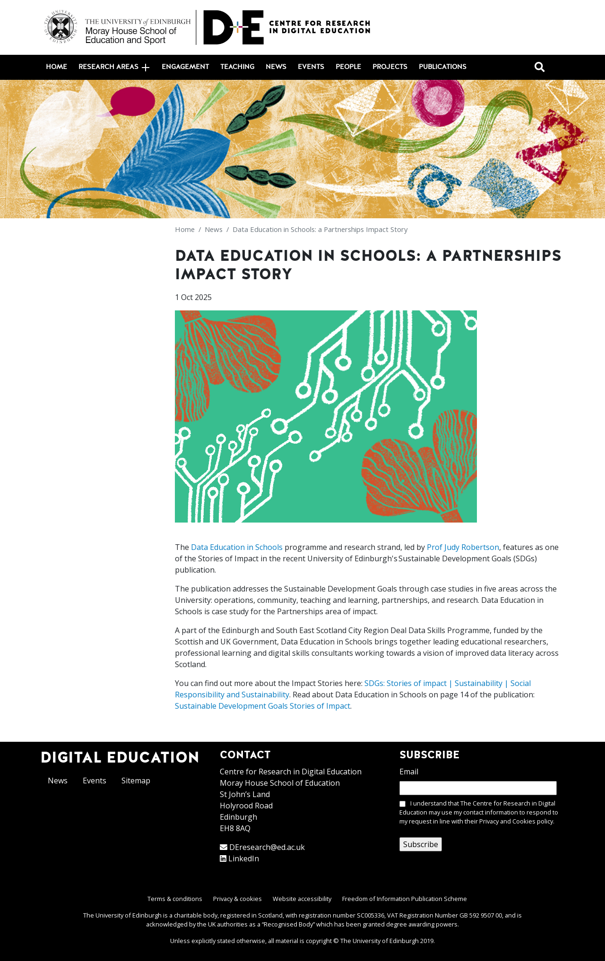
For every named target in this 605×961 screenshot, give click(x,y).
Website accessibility (302, 898)
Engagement (185, 67)
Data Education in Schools (237, 547)
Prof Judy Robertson (463, 547)
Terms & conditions (174, 898)
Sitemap (135, 780)
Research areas (113, 67)
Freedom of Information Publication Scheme (404, 898)
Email (408, 771)
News (276, 67)
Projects (389, 67)
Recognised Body (288, 924)
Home (56, 67)
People (348, 67)
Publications (443, 67)
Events (311, 67)
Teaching (237, 67)
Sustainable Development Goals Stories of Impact (262, 706)
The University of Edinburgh (379, 940)
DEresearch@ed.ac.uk (267, 847)
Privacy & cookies (237, 898)
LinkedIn (243, 858)
